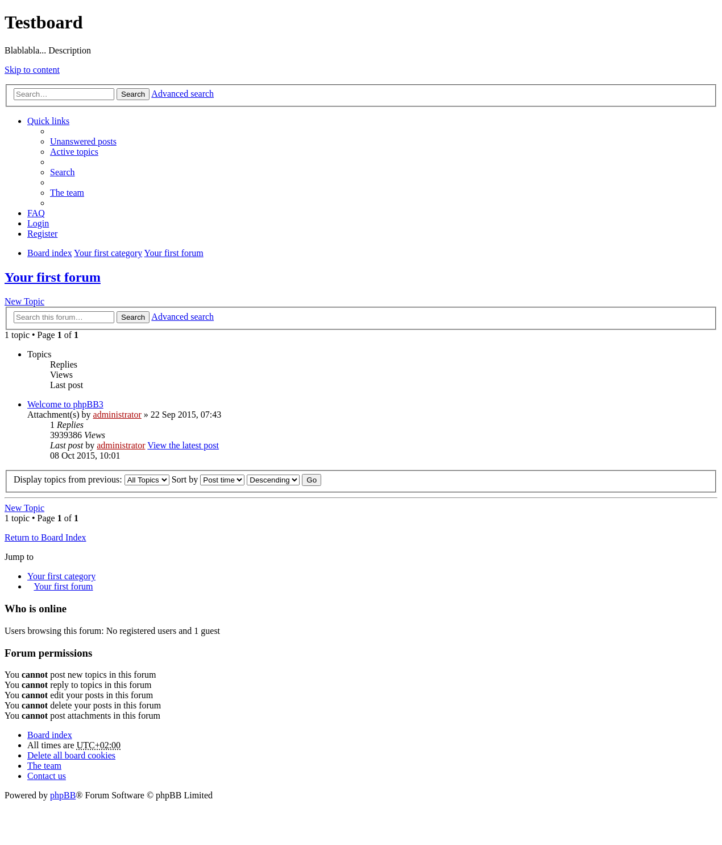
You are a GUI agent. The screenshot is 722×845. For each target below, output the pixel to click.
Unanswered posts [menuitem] (83, 141)
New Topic (24, 301)
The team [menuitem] (67, 192)
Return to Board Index (45, 537)
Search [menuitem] (62, 172)
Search (133, 94)
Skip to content (32, 70)
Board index (49, 735)
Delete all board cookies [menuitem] (71, 755)
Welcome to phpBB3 (65, 404)
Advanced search (182, 93)
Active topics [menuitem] (74, 151)
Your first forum (53, 277)
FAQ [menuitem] (36, 213)
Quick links (48, 121)
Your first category (61, 576)
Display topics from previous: (91, 479)
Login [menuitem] (38, 223)
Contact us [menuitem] (46, 776)
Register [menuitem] (42, 233)
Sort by (208, 479)
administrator (117, 414)
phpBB (63, 795)
